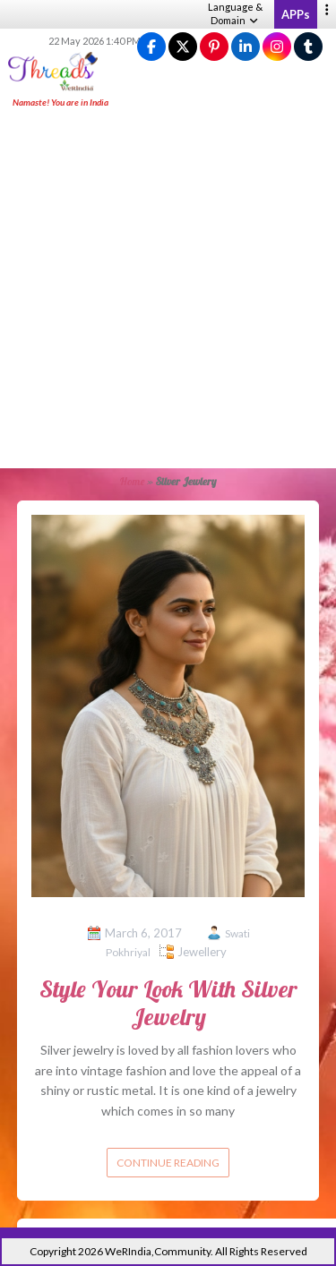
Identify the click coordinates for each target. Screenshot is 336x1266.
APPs (295, 14)
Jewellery (202, 952)
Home (132, 481)
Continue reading (168, 1162)
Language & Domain (235, 13)
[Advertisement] (168, 290)
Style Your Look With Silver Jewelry (168, 1002)
